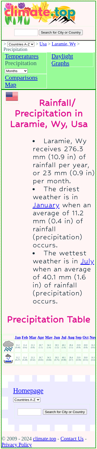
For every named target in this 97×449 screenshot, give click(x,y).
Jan (18, 337)
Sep (78, 337)
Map (10, 84)
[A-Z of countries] (26, 399)
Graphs (60, 63)
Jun (57, 337)
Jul (63, 337)
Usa (43, 44)
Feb (25, 337)
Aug (71, 337)
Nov (92, 337)
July (87, 261)
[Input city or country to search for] (26, 32)
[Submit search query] (65, 412)
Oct (85, 337)
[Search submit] (61, 32)
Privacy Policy (17, 444)
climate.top (44, 439)
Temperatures (22, 56)
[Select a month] (16, 71)
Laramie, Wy (64, 44)
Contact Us (72, 439)
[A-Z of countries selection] (20, 44)
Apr (41, 337)
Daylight (62, 56)
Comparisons (21, 77)
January (46, 205)
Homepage (28, 390)
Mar (32, 337)
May (49, 337)
